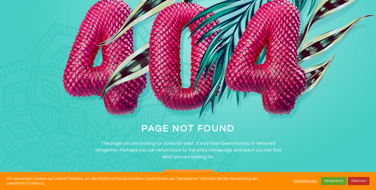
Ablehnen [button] (358, 181)
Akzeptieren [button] (334, 181)
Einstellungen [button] (305, 181)
